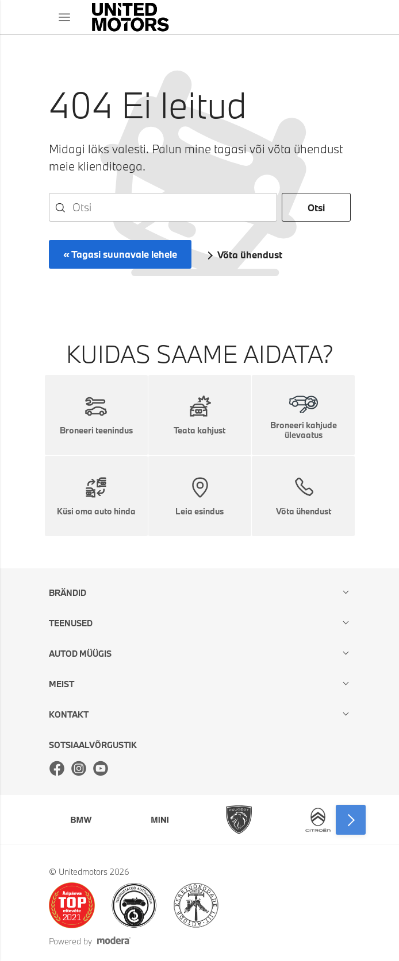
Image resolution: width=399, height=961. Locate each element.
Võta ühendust (249, 255)
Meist (61, 684)
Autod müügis (80, 653)
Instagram (79, 768)
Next (351, 820)
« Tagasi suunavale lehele (120, 254)
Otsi (316, 208)
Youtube (101, 768)
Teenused (71, 623)
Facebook (57, 768)
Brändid (67, 592)
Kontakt (69, 714)
